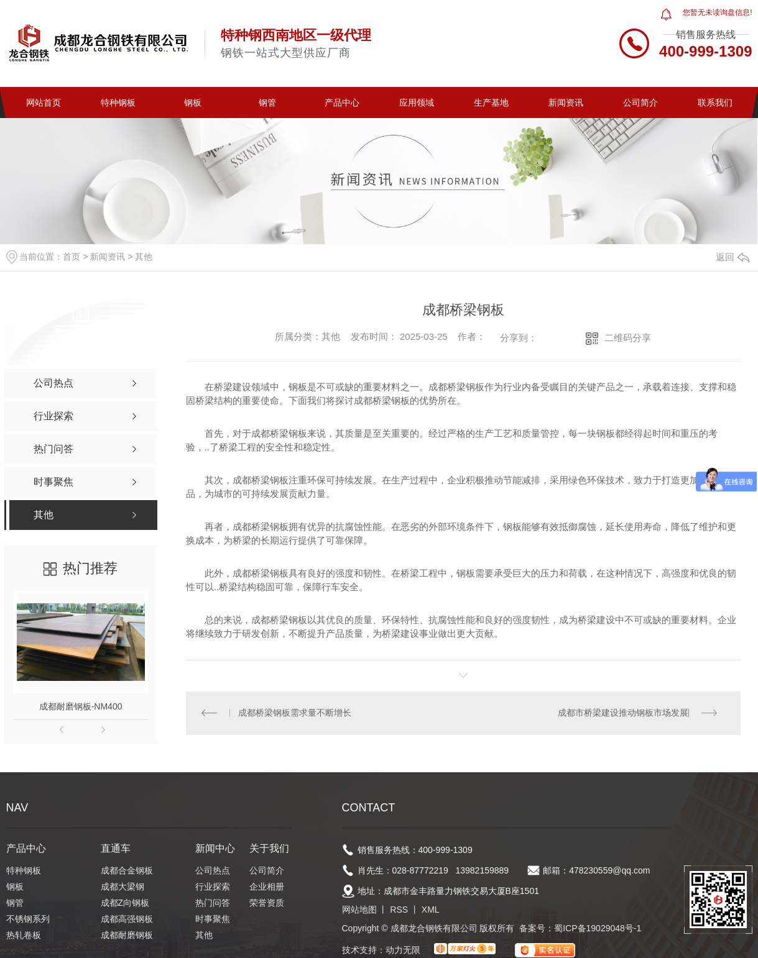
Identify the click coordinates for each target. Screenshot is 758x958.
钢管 (267, 102)
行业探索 (212, 887)
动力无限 (403, 951)
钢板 (192, 102)
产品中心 (342, 102)
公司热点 (212, 871)
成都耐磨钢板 (127, 935)
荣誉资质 (266, 903)
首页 (71, 257)
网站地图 (359, 910)
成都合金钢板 (127, 871)
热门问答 (212, 903)
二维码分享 (627, 337)
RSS (399, 910)
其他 (143, 257)
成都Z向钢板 (125, 903)
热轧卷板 (23, 935)
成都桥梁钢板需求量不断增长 (294, 713)
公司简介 (640, 102)
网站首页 (43, 102)
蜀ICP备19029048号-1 (597, 929)
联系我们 (715, 102)
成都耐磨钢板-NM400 (80, 706)
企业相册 (266, 887)
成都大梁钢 (122, 887)
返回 (732, 257)
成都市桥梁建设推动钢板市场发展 (623, 713)
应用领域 (416, 102)
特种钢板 (118, 102)
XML (431, 910)
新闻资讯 (565, 102)
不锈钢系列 (28, 919)
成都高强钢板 (127, 919)
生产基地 (491, 102)
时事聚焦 (212, 919)
